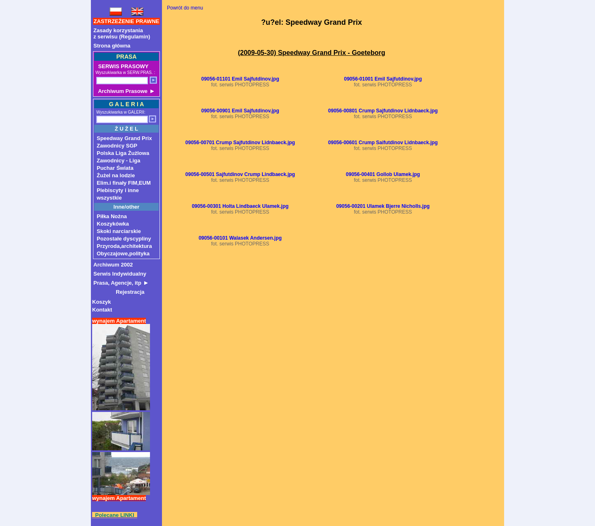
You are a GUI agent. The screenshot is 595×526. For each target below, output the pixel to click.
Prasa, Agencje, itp (120, 283)
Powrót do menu (185, 8)
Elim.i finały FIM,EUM (124, 183)
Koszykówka (113, 224)
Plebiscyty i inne (118, 190)
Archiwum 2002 (113, 265)
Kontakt (102, 310)
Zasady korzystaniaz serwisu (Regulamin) (121, 33)
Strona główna (112, 46)
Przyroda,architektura (124, 246)
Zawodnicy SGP (117, 146)
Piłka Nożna (112, 216)
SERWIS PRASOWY (122, 66)
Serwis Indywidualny (119, 274)
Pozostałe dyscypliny (124, 239)
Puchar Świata (115, 168)
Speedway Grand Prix (124, 138)
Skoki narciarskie (119, 231)
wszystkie (109, 198)
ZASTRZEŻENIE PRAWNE (126, 21)
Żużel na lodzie (116, 175)
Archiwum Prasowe (125, 91)
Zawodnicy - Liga (118, 160)
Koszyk (101, 302)
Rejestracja (119, 292)
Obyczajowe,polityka (123, 253)
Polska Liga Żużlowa (123, 153)
